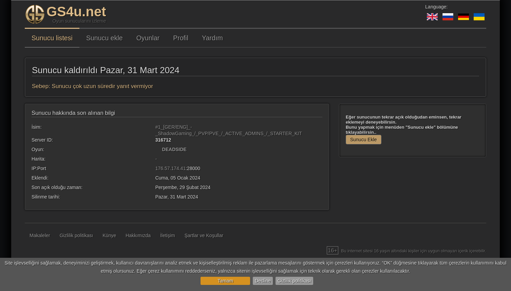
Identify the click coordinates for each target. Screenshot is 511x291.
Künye (109, 235)
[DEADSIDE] (158, 149)
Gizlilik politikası (294, 281)
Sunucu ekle (104, 38)
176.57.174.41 (170, 168)
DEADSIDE (174, 149)
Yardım (212, 38)
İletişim (167, 235)
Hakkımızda (138, 235)
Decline (263, 281)
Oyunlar (148, 38)
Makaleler (40, 235)
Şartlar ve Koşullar (204, 235)
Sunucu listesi (52, 38)
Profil (180, 38)
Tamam (225, 281)
